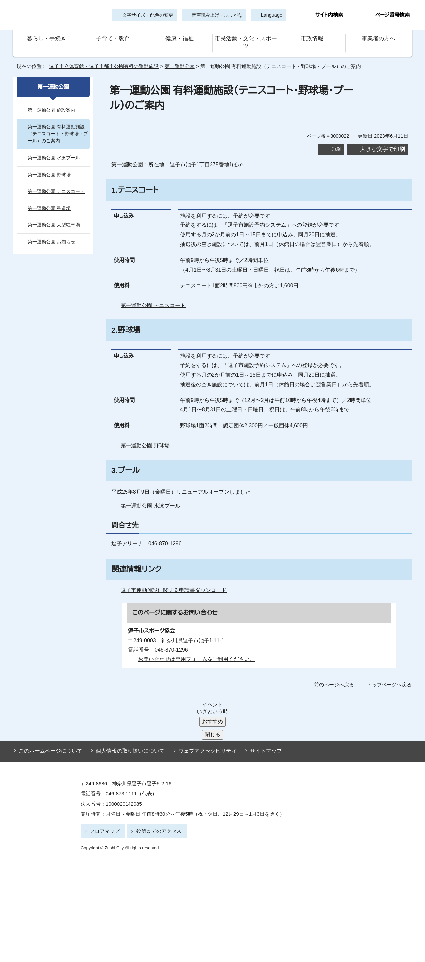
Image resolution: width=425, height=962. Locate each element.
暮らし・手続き (46, 39)
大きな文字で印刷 (382, 141)
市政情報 (312, 39)
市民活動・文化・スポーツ (245, 39)
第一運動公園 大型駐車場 (54, 217)
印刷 (336, 141)
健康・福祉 (179, 39)
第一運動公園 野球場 (145, 438)
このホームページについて (49, 697)
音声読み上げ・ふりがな (214, 15)
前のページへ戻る (336, 676)
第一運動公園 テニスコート (152, 298)
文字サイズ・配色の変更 (148, 15)
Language (269, 15)
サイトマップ (255, 697)
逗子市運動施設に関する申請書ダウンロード (172, 583)
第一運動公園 (177, 58)
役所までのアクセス (155, 775)
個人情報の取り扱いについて (127, 697)
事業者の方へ (378, 39)
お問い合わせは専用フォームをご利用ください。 (194, 652)
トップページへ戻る (390, 676)
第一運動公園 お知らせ (51, 234)
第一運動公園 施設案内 (52, 102)
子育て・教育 (113, 39)
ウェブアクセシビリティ (201, 697)
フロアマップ (104, 775)
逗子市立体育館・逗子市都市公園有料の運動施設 (101, 58)
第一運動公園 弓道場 (49, 201)
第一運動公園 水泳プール (150, 498)
